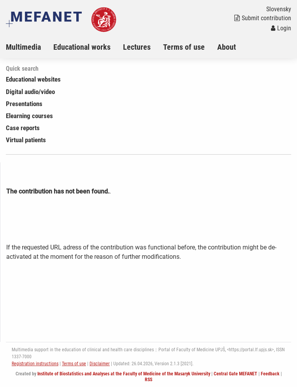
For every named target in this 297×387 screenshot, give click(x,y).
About (226, 47)
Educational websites (33, 79)
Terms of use (184, 47)
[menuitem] (29, 47)
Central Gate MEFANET (235, 374)
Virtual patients (26, 140)
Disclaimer (100, 363)
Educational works (82, 47)
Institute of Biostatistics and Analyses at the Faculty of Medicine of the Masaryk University (123, 374)
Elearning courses (29, 116)
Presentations (24, 104)
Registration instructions (35, 363)
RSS (148, 379)
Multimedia (23, 47)
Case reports (23, 128)
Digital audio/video (30, 92)
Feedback (270, 374)
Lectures (137, 47)
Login (281, 28)
